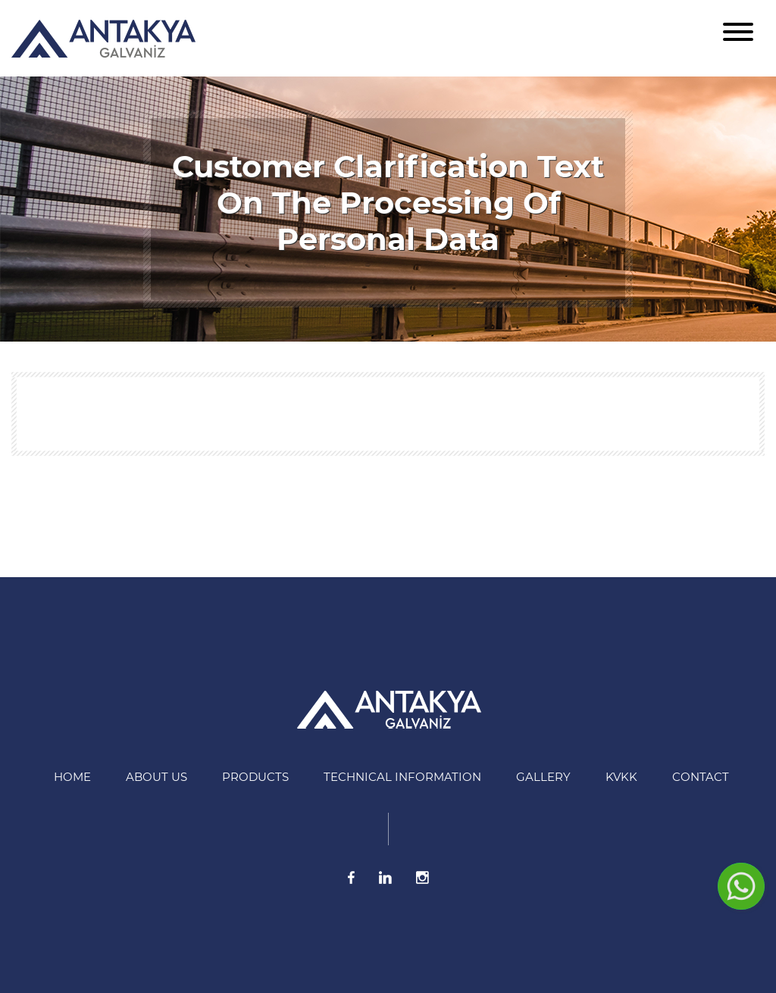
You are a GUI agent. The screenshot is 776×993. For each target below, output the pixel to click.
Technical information (402, 777)
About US (156, 777)
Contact (700, 777)
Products (255, 777)
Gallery (543, 777)
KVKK (621, 777)
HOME (72, 777)
